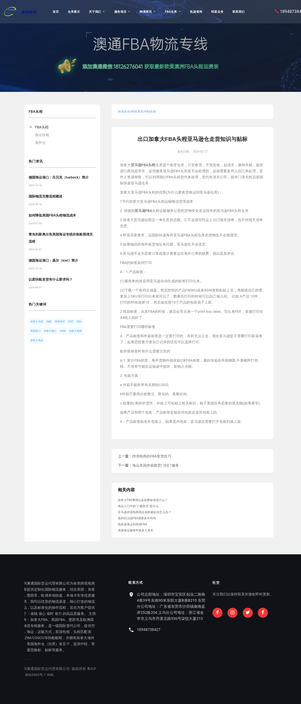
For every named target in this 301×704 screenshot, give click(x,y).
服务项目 (120, 11)
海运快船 (42, 135)
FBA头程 (42, 127)
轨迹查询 (196, 11)
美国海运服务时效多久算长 (135, 530)
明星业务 (217, 11)
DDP (70, 321)
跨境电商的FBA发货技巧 (151, 456)
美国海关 (60, 321)
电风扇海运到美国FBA (132, 524)
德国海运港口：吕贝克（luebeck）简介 (59, 177)
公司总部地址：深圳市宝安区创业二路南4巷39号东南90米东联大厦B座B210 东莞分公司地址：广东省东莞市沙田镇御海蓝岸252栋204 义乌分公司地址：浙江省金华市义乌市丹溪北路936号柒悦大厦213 (244, 606)
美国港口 (35, 330)
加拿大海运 (36, 340)
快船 (48, 321)
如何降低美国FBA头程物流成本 (52, 215)
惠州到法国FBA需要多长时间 (137, 518)
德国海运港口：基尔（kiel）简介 (53, 260)
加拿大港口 (50, 330)
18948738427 (221, 629)
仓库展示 (74, 11)
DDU (79, 321)
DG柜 (63, 330)
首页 (56, 11)
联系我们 (238, 11)
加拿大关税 (36, 321)
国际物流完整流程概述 (45, 196)
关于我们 (95, 11)
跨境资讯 (146, 11)
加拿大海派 (75, 330)
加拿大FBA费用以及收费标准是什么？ (143, 500)
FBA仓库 (171, 11)
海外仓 (40, 143)
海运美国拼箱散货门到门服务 (155, 465)
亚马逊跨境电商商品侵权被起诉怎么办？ (144, 512)
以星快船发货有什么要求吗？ (51, 279)
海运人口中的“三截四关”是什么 (138, 506)
